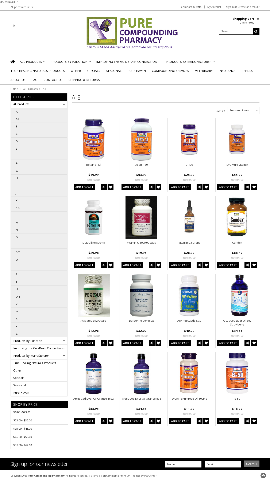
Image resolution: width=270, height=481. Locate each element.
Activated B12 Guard (94, 320)
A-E (18, 119)
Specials (93, 71)
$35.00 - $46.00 (22, 428)
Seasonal (114, 71)
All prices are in (23, 7)
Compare (191, 6)
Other (76, 71)
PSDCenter (150, 475)
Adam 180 (141, 165)
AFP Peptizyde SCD (189, 320)
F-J (17, 163)
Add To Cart (84, 187)
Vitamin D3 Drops (189, 243)
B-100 (189, 165)
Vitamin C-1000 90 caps (141, 243)
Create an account (248, 6)
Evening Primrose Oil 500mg (189, 398)
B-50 (237, 398)
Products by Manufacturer (190, 63)
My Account (214, 6)
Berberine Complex (141, 320)
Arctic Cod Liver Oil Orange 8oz (141, 398)
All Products (32, 63)
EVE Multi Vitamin (237, 165)
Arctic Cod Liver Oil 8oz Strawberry (237, 322)
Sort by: (220, 110)
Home (14, 89)
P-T (18, 252)
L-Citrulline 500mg (93, 243)
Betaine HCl (93, 165)
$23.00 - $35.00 (22, 420)
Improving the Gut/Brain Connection (128, 63)
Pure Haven (137, 71)
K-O (18, 208)
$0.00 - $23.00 (21, 412)
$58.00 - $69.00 (22, 445)
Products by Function (70, 63)
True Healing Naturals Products (38, 71)
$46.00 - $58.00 (22, 437)
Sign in (230, 6)
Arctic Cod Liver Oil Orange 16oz (93, 398)
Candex (237, 243)
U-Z (18, 296)
